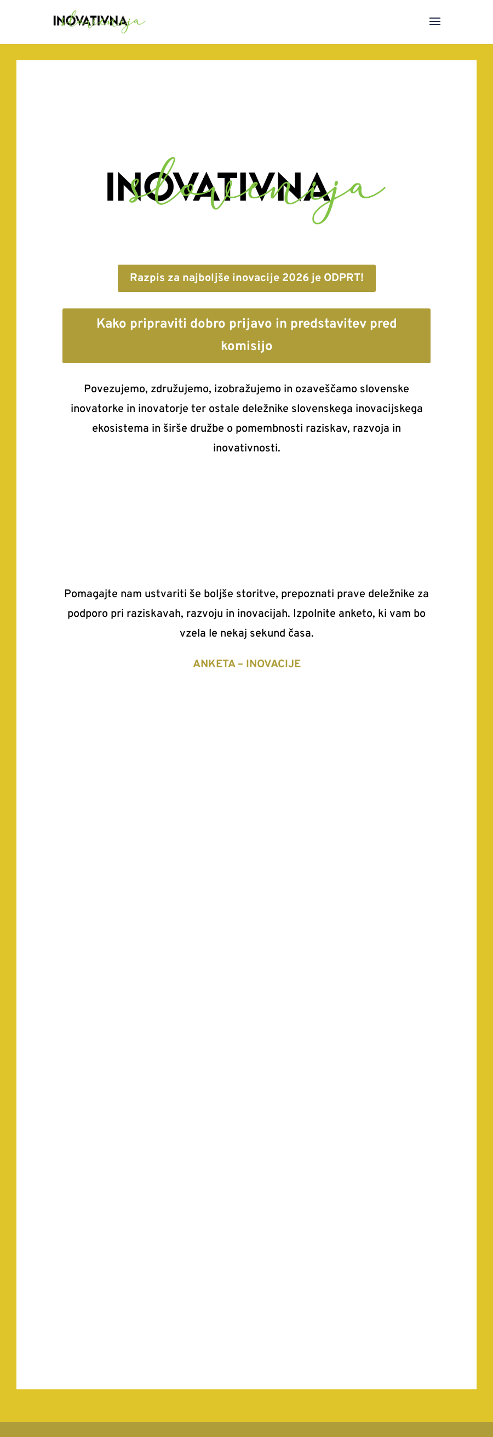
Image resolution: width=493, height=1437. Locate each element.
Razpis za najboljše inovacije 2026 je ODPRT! (247, 278)
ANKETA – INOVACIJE (247, 664)
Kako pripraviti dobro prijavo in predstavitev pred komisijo (246, 335)
